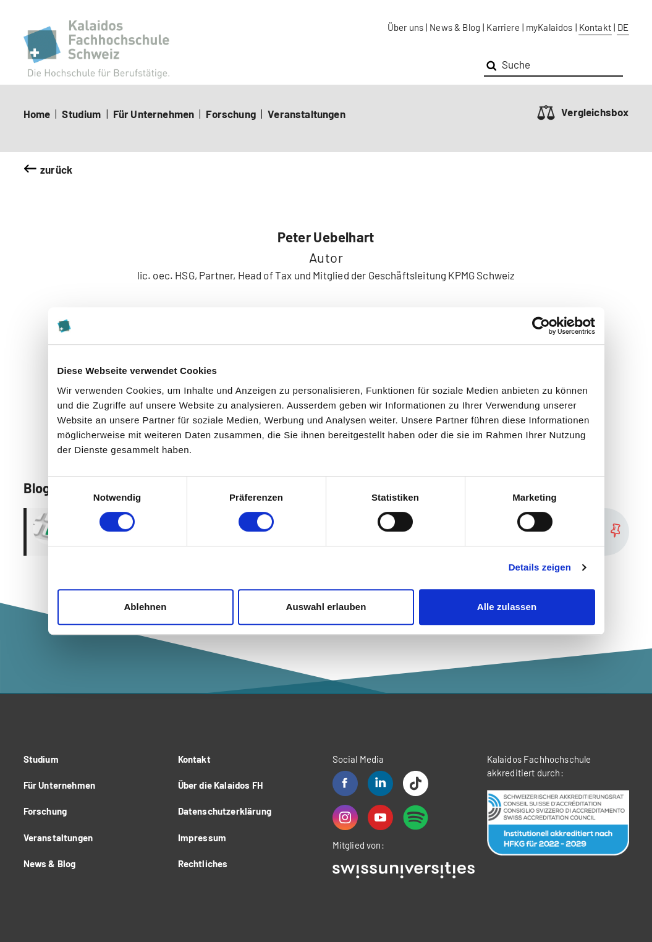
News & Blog (455, 27)
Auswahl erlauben (326, 606)
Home (37, 114)
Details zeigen (540, 567)
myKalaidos (549, 27)
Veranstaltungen (306, 114)
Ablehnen (145, 606)
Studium (81, 114)
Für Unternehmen (154, 114)
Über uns (405, 27)
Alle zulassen (506, 606)
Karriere (502, 27)
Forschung (231, 114)
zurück (56, 169)
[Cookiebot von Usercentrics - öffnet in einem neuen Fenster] (541, 325)
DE (623, 27)
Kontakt (595, 27)
